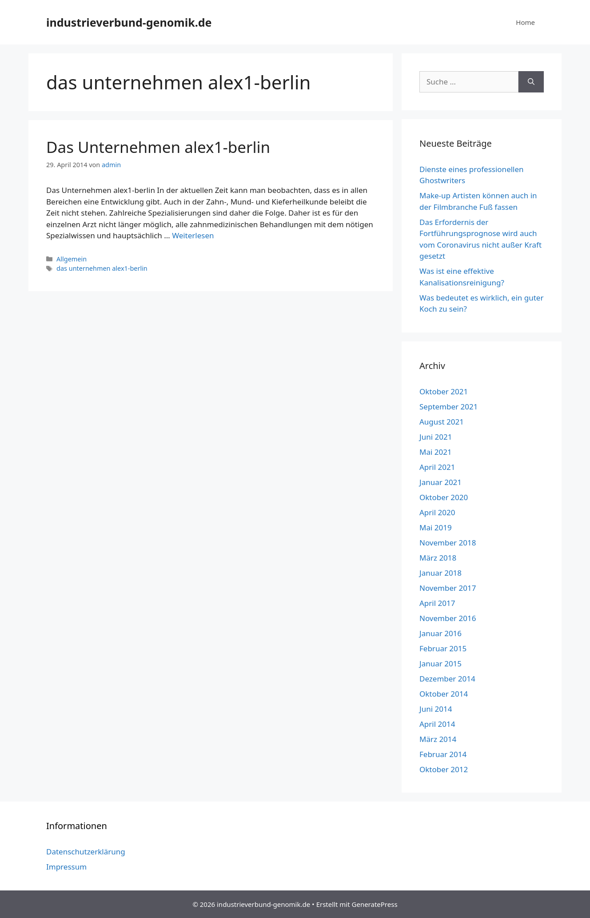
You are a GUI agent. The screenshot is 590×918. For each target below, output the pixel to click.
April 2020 (437, 512)
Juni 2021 (435, 437)
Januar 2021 (440, 482)
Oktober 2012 (443, 769)
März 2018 (437, 558)
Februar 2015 (442, 648)
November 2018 (447, 542)
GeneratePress (375, 904)
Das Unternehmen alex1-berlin (158, 146)
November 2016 (447, 618)
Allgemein (71, 259)
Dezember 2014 (447, 678)
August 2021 (441, 422)
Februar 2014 (442, 754)
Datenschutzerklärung (85, 851)
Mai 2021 (435, 452)
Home (525, 22)
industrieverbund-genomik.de (128, 22)
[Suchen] (531, 81)
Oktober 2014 (443, 694)
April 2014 (437, 724)
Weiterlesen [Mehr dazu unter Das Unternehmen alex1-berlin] (193, 235)
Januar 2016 (440, 633)
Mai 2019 (435, 527)
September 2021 (448, 406)
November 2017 (447, 588)
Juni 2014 (435, 709)
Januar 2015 (440, 663)
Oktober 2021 (443, 391)
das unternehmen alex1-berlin (102, 268)
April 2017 (437, 603)
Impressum (66, 867)
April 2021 (437, 467)
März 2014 (437, 739)
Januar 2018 (440, 573)
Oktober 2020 (443, 497)
